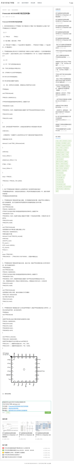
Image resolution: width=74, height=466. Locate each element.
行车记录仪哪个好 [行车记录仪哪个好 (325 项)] (60, 177)
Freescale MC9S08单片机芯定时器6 (18, 406)
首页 (9, 9)
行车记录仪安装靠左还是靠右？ (12, 454)
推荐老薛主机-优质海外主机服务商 (18, 410)
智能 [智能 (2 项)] (57, 166)
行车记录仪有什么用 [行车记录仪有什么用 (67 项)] (60, 184)
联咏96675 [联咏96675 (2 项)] (58, 170)
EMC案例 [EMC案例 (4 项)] (64, 143)
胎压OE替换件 (25, 2)
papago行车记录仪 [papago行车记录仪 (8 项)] (66, 145)
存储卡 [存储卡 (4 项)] (63, 154)
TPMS (7, 412)
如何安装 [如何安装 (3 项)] (58, 154)
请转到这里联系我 (13, 408)
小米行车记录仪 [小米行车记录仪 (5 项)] (65, 156)
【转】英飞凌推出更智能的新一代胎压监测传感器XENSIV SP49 (63, 46)
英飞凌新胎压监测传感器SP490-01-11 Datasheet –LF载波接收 (10, 434)
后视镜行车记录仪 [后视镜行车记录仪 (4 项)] (60, 152)
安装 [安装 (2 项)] (67, 154)
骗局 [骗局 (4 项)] (57, 191)
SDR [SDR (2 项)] (57, 147)
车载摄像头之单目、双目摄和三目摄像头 (14, 452)
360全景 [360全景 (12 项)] (65, 140)
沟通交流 (39, 2)
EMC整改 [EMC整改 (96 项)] (58, 143)
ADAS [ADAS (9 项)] (69, 140)
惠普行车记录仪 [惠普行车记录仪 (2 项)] (59, 161)
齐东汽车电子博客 (7, 3)
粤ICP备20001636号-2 (33, 463)
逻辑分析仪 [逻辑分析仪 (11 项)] (67, 188)
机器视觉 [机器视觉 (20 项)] (62, 166)
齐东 (3, 16)
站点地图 (49, 463)
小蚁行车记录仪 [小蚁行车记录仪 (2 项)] (59, 159)
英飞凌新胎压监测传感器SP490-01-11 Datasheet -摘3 (42, 434)
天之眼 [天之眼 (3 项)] (67, 152)
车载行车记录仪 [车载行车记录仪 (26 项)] (59, 188)
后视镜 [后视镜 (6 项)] (65, 150)
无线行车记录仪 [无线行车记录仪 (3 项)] (64, 163)
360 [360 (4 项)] (60, 140)
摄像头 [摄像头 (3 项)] (66, 161)
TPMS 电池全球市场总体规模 (63, 51)
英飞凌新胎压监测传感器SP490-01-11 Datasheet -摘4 (26, 434)
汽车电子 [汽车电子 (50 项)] (67, 166)
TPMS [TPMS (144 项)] (61, 147)
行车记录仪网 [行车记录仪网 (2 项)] (59, 186)
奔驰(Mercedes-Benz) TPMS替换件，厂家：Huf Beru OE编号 (63, 63)
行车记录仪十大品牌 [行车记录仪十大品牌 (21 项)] (60, 175)
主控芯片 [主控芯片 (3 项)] (66, 147)
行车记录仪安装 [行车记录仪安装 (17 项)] (59, 179)
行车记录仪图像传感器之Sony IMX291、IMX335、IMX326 (19, 450)
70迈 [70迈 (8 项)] (57, 140)
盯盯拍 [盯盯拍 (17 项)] (61, 168)
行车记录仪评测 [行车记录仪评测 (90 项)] (67, 186)
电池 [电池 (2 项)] (57, 168)
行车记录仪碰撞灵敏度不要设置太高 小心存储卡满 (17, 448)
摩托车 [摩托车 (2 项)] (57, 163)
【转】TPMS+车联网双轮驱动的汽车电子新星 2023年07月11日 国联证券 (63, 80)
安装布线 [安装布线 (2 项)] (58, 156)
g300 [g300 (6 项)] (69, 143)
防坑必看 (33, 2)
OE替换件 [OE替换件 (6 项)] (58, 145)
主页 (18, 2)
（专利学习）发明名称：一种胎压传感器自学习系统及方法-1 (63, 111)
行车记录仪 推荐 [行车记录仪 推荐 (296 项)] (59, 182)
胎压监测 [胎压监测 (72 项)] (64, 170)
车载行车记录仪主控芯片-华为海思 (13, 457)
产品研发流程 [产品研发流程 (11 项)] (59, 150)
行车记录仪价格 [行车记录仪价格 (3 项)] (59, 172)
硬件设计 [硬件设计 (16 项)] (66, 168)
